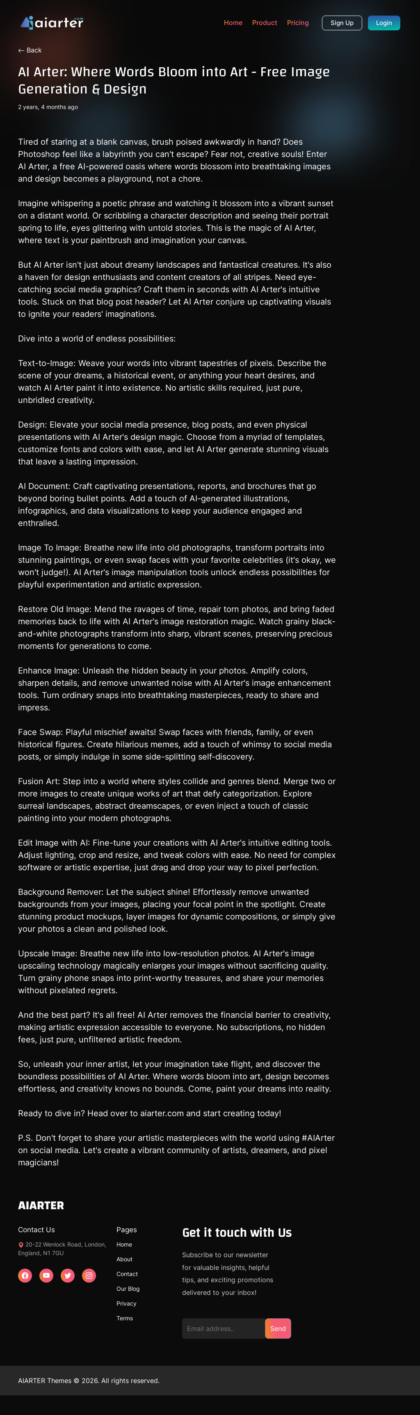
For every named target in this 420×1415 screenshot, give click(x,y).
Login (384, 23)
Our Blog (128, 1288)
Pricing (298, 22)
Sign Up (342, 23)
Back (30, 50)
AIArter (321, 1138)
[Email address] (223, 1328)
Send (278, 1328)
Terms (124, 1318)
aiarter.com (161, 1113)
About (124, 1259)
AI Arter (33, 166)
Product (264, 22)
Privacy (126, 1303)
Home (233, 22)
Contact (127, 1273)
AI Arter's (109, 437)
